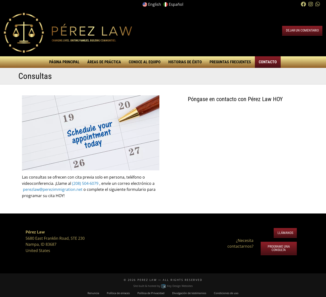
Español (176, 4)
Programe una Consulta (279, 248)
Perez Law (147, 280)
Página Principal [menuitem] (64, 62)
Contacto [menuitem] (268, 62)
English (154, 4)
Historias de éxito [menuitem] (185, 62)
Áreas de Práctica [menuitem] (104, 62)
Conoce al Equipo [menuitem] (145, 62)
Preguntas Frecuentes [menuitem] (230, 62)
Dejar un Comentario (302, 30)
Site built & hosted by (162, 286)
